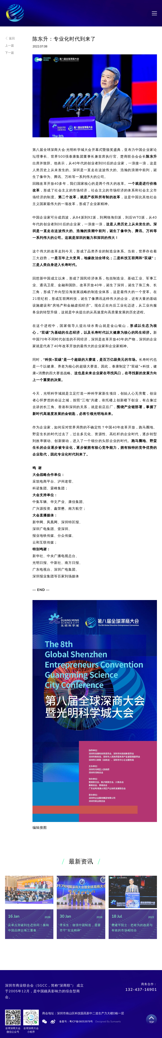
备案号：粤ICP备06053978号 (76, 1021)
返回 (10, 38)
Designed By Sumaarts (108, 1021)
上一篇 (9, 46)
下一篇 (9, 53)
